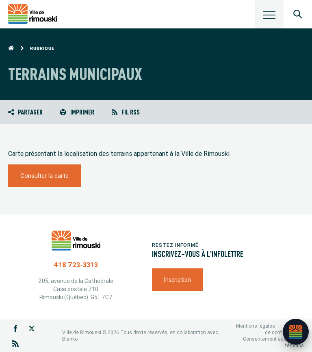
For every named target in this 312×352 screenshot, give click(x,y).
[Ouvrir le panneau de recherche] (298, 14)
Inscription (177, 279)
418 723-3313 (76, 264)
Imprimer (77, 112)
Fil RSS (126, 112)
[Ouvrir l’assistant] (296, 332)
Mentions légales (255, 326)
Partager (25, 112)
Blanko (70, 339)
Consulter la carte (44, 175)
